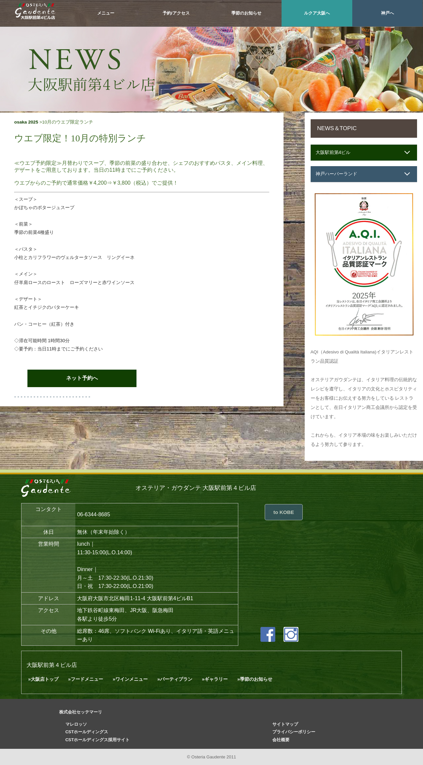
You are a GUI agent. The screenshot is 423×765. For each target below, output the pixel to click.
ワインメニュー (131, 679)
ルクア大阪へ (317, 13)
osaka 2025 (26, 122)
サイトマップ (285, 724)
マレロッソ (76, 724)
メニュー (105, 13)
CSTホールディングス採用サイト (97, 739)
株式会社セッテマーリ (80, 712)
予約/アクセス (176, 13)
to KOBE (283, 512)
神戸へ (387, 13)
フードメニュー (87, 679)
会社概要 (280, 739)
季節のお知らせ (246, 13)
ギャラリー (216, 679)
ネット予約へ (82, 378)
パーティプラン (176, 679)
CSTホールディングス (86, 731)
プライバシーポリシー (293, 731)
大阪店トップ (44, 679)
